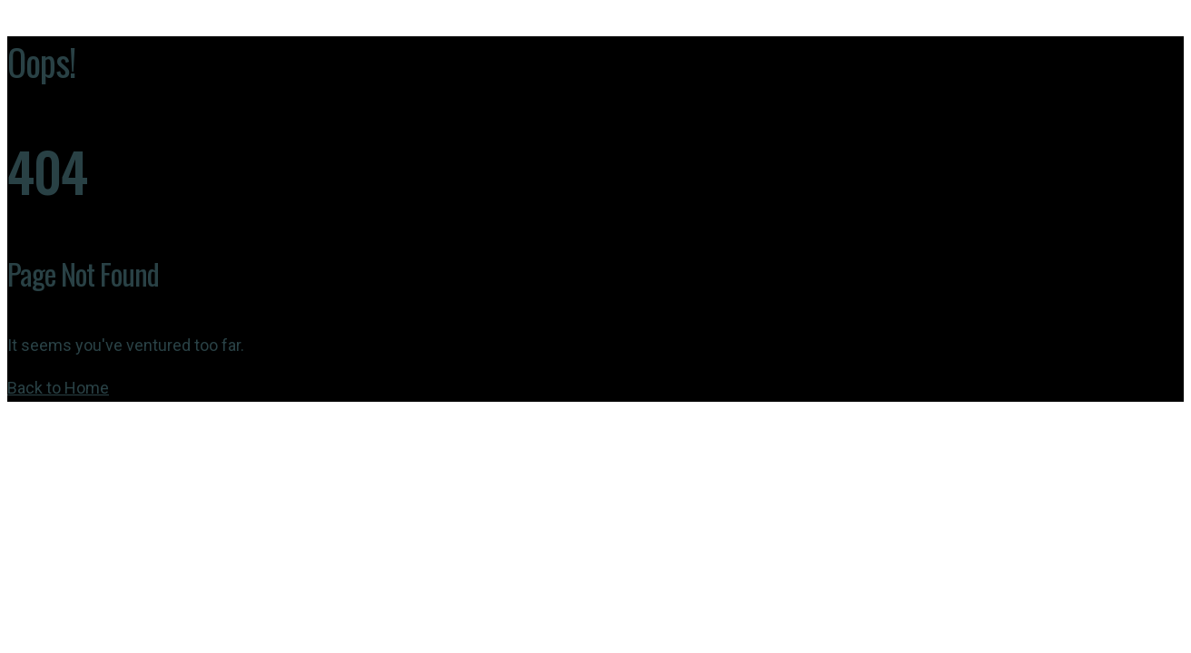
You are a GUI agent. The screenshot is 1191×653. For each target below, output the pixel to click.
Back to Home (58, 387)
